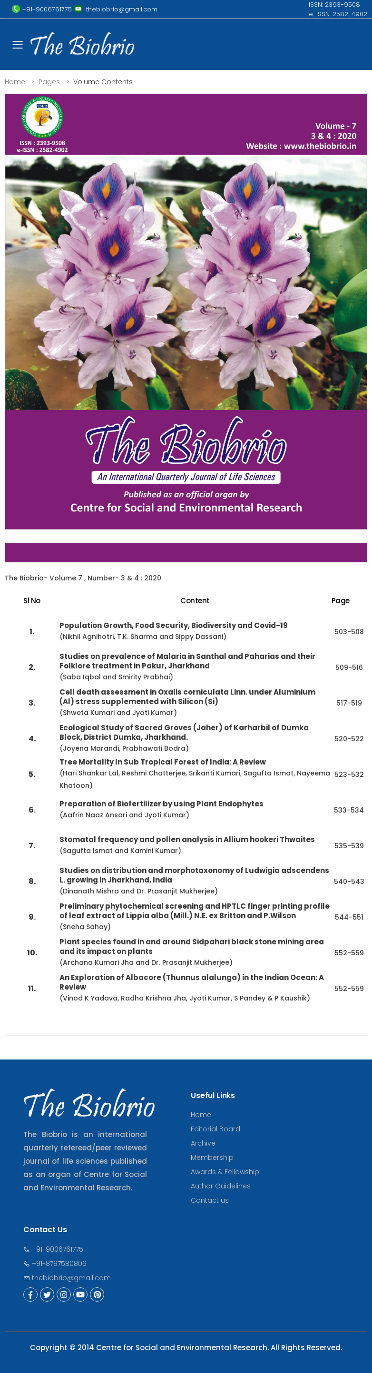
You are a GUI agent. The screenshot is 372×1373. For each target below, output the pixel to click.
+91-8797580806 (55, 1263)
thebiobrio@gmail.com (67, 1278)
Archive (203, 1143)
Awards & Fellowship (225, 1172)
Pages (49, 82)
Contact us (210, 1200)
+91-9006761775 (53, 1249)
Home (15, 82)
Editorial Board (215, 1129)
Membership (212, 1157)
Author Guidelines (221, 1186)
